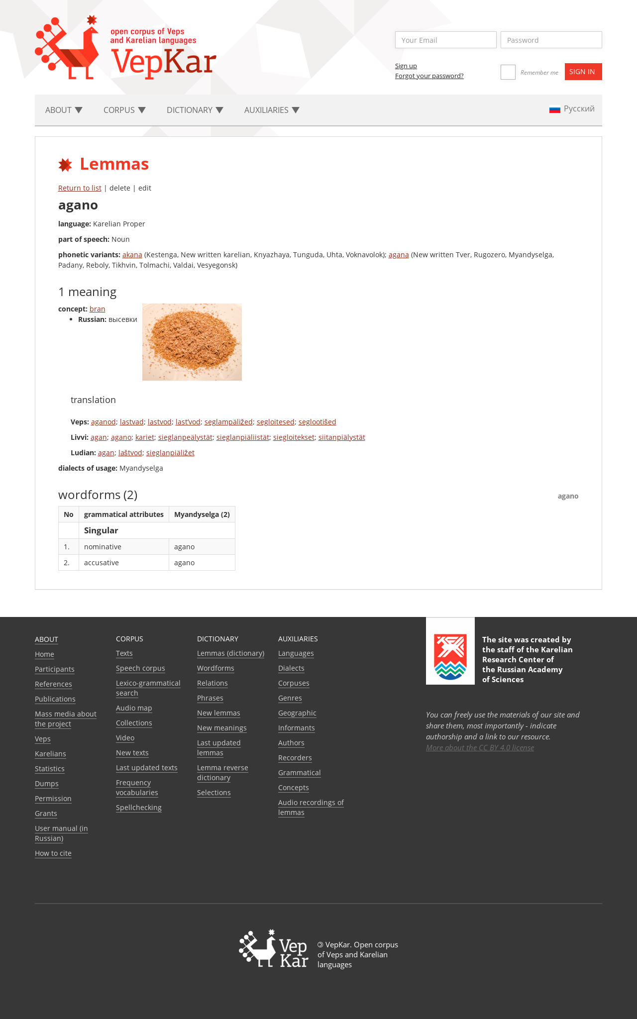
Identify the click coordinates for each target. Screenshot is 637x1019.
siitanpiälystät (341, 437)
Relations (212, 683)
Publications (55, 699)
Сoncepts (293, 787)
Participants (55, 669)
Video (125, 737)
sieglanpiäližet (170, 452)
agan (99, 437)
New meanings (222, 727)
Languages (296, 653)
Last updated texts (147, 767)
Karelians (50, 753)
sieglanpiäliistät (242, 437)
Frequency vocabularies (137, 787)
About (46, 639)
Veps (43, 738)
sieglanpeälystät (185, 437)
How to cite (53, 853)
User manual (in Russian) (61, 833)
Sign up (406, 65)
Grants (46, 813)
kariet (144, 437)
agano (121, 437)
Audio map (134, 708)
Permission (53, 798)
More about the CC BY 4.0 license (480, 747)
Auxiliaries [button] (272, 109)
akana (132, 254)
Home (44, 654)
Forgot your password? (429, 75)
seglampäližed (229, 421)
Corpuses (294, 683)
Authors (291, 742)
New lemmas (218, 712)
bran (98, 308)
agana (399, 254)
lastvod (160, 421)
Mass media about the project (66, 718)
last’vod (188, 421)
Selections (214, 792)
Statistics (50, 768)
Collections (134, 722)
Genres (290, 698)
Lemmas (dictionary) (230, 653)
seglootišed (317, 421)
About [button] (64, 109)
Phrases (210, 698)
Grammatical (299, 772)
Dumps (47, 783)
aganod (103, 421)
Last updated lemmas (219, 747)
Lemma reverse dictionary (222, 772)
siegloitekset (294, 437)
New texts (132, 752)
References (53, 684)
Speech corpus (140, 668)
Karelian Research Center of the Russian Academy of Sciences (527, 664)
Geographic (297, 712)
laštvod (130, 452)
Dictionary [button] (195, 109)
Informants (296, 727)
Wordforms (215, 668)
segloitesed (276, 421)
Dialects (291, 668)
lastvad (132, 421)
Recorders (295, 757)
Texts (124, 653)
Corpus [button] (125, 109)
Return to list (80, 188)
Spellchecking (139, 807)
